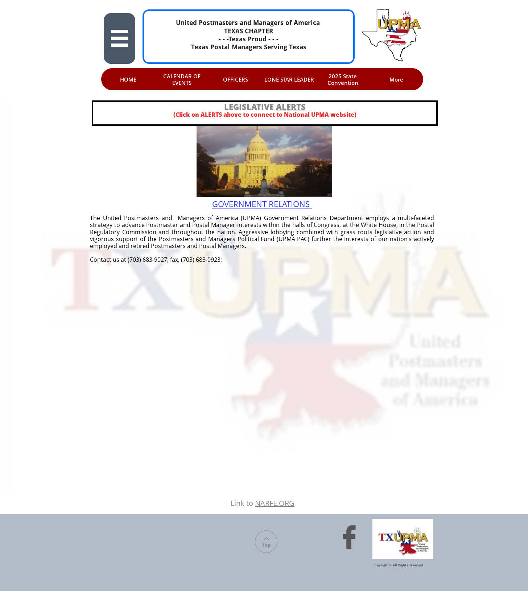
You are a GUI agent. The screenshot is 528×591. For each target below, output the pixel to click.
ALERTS (291, 106)
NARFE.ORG (274, 503)
